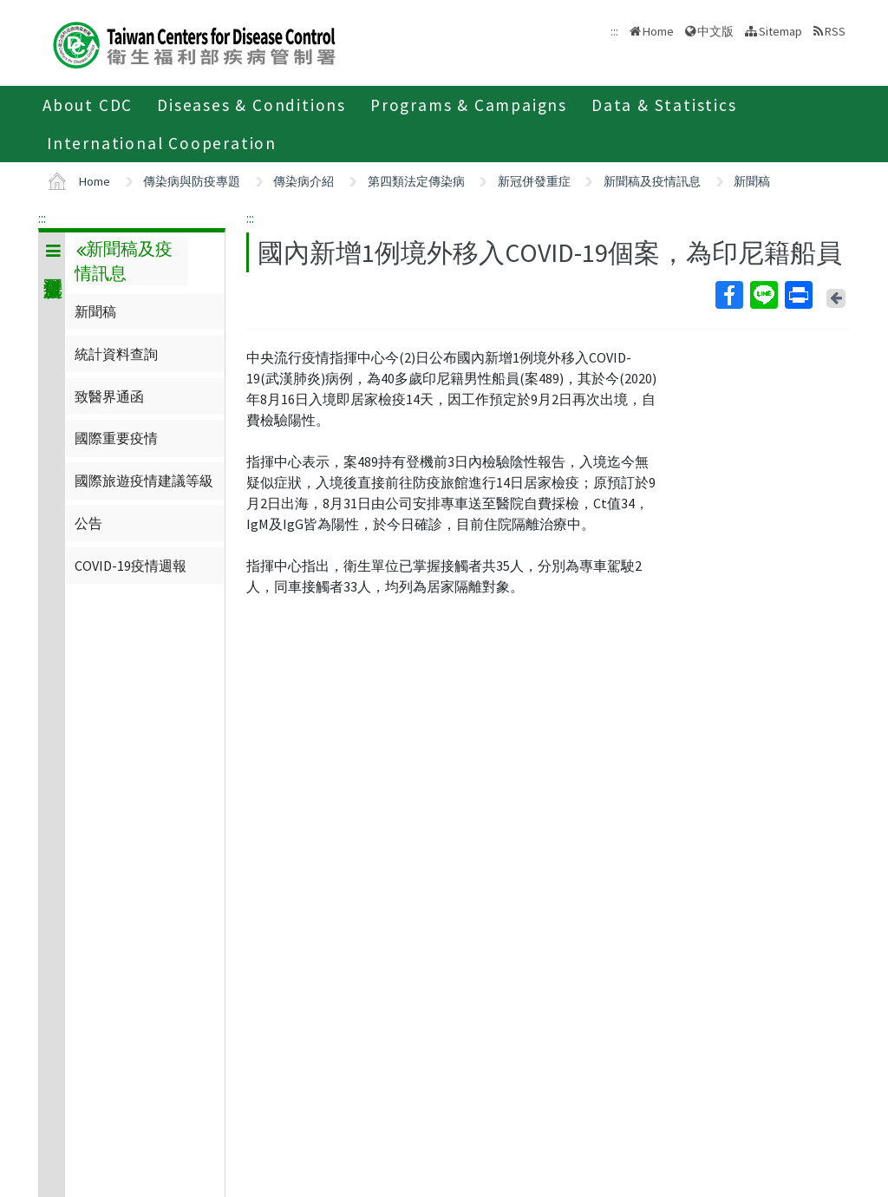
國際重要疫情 (116, 438)
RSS (835, 31)
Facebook (728, 295)
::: (42, 217)
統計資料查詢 (116, 354)
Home (658, 31)
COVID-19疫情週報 (130, 565)
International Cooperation (162, 143)
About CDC (87, 105)
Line (763, 295)
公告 (88, 523)
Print (798, 295)
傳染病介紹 (303, 181)
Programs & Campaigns (468, 105)
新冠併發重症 (534, 181)
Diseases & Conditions (251, 105)
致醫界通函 (109, 396)
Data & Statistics (664, 105)
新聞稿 (752, 181)
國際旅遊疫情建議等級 (144, 480)
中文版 (715, 31)
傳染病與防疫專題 (191, 181)
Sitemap (780, 31)
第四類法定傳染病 (416, 181)
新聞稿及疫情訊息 (652, 181)
